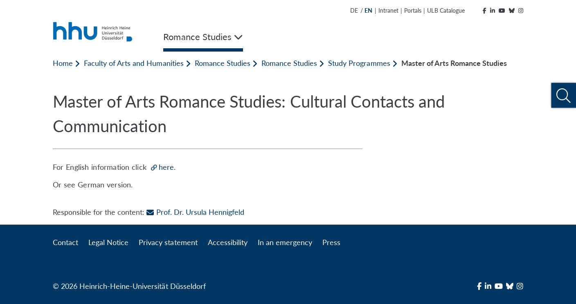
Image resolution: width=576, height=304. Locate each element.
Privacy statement (168, 242)
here (166, 166)
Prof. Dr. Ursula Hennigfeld (195, 211)
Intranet (388, 10)
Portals (412, 10)
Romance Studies (222, 63)
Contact (65, 242)
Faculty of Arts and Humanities (133, 63)
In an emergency (285, 242)
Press (331, 242)
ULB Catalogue (445, 10)
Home (63, 63)
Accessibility (228, 242)
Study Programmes (359, 63)
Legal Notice (108, 242)
